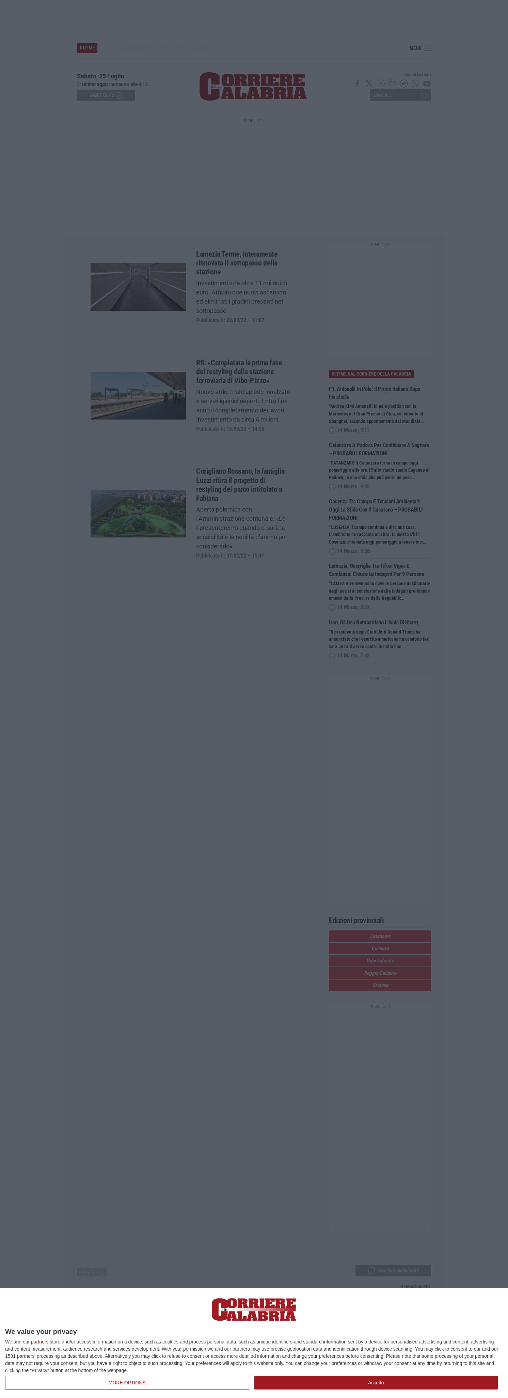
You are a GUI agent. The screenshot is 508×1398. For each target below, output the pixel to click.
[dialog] (254, 1343)
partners (39, 1341)
